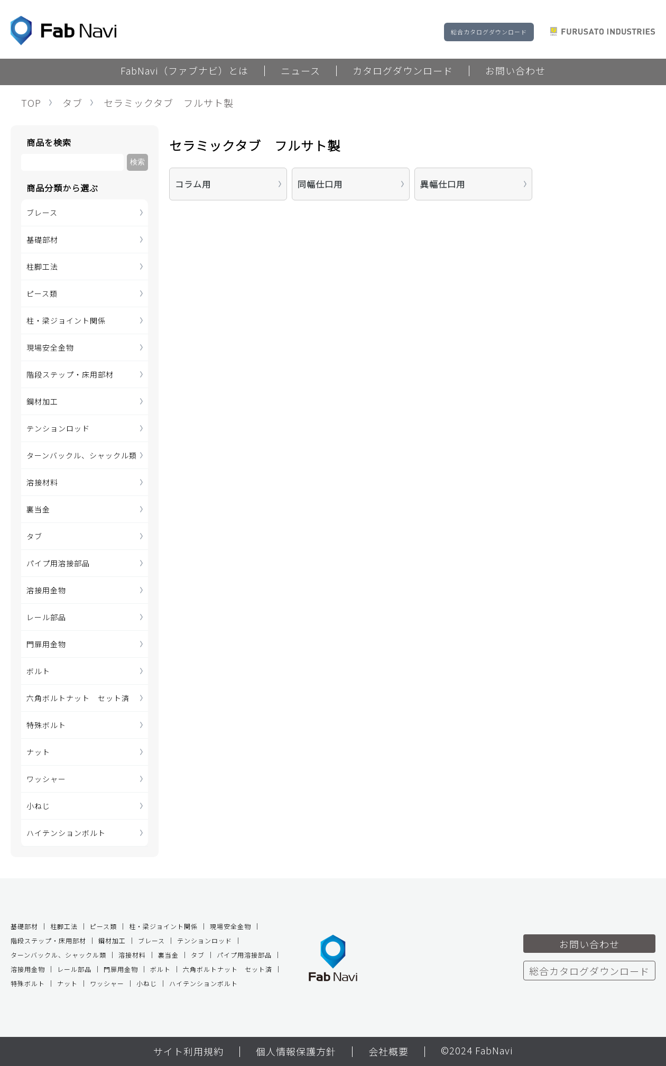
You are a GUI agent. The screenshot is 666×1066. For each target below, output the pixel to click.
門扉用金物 (46, 644)
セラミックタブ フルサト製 (169, 102)
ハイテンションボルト (66, 833)
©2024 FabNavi (477, 1051)
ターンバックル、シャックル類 (81, 455)
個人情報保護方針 (296, 1052)
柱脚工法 (42, 266)
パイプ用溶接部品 (58, 563)
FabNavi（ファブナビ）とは (184, 71)
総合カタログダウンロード (489, 31)
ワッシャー (46, 779)
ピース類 (42, 293)
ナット (38, 752)
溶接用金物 (46, 590)
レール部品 (46, 617)
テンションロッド (58, 428)
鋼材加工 (42, 401)
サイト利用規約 (188, 1052)
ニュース (300, 71)
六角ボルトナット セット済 (78, 698)
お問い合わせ (515, 71)
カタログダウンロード (403, 71)
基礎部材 (42, 239)
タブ (72, 102)
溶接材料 (42, 482)
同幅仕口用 (320, 184)
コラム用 (193, 184)
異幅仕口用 (442, 184)
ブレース (42, 212)
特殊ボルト (46, 725)
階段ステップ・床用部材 (70, 374)
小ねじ (38, 806)
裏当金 (38, 509)
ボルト (38, 671)
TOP (31, 102)
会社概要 (388, 1052)
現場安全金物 (50, 347)
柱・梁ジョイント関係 (66, 320)
